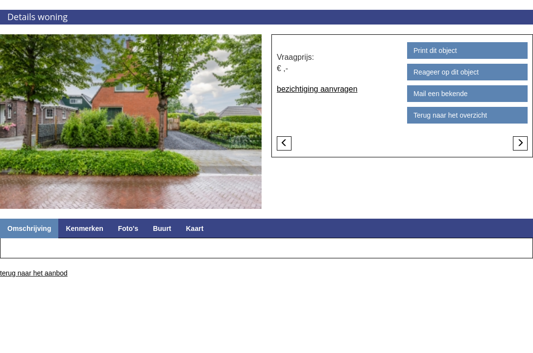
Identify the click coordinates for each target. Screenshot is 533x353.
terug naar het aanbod (34, 273)
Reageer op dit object (446, 72)
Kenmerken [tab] (84, 228)
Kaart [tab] (195, 228)
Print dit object (435, 50)
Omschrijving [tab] (29, 228)
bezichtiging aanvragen (317, 89)
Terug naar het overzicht (450, 115)
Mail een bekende (440, 94)
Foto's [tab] (128, 228)
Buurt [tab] (162, 228)
